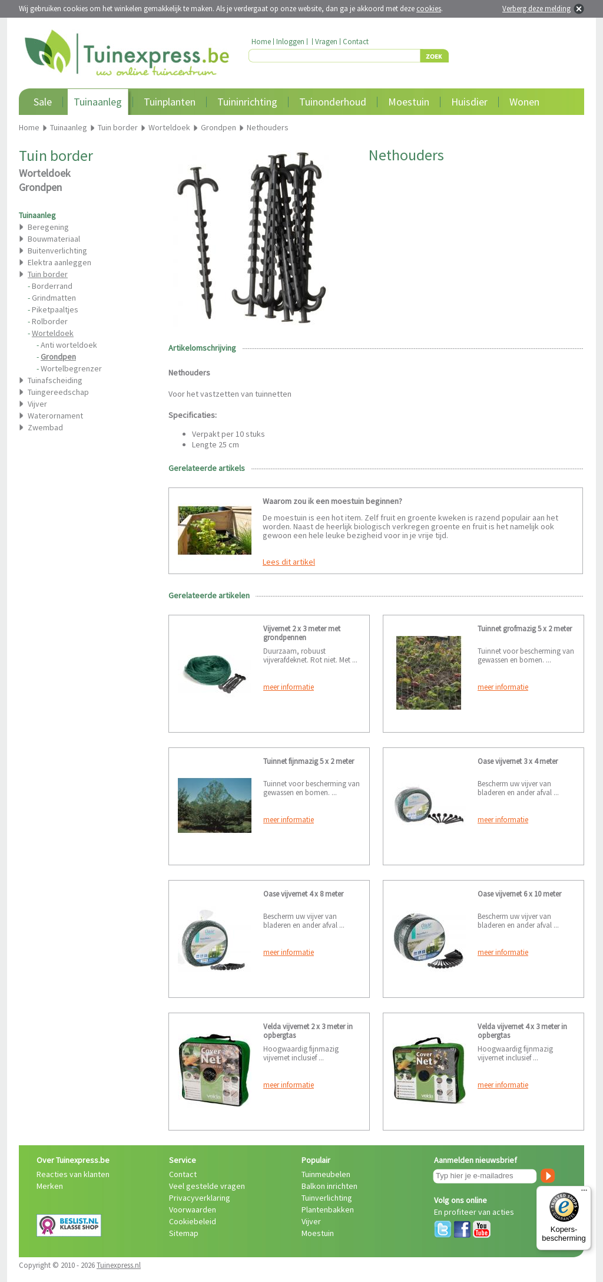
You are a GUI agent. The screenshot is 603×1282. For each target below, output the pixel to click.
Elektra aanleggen (59, 262)
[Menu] (584, 1193)
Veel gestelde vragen (207, 1186)
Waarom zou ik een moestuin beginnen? (332, 501)
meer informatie (288, 687)
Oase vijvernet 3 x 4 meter (518, 761)
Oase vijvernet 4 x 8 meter (303, 894)
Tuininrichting (247, 101)
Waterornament (55, 415)
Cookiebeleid (192, 1221)
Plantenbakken (328, 1209)
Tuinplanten (170, 101)
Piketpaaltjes (55, 309)
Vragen (326, 42)
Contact (356, 42)
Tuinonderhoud (332, 101)
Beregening (48, 227)
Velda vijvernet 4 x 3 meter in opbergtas (522, 1030)
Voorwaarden (192, 1209)
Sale (43, 101)
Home (261, 42)
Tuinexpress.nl (119, 1265)
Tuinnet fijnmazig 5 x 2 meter (308, 761)
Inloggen (290, 42)
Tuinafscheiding (55, 380)
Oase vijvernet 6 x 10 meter (519, 894)
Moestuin (408, 101)
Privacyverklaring (199, 1197)
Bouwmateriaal (54, 238)
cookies (428, 9)
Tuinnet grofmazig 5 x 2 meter (525, 629)
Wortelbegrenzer (71, 368)
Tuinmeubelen (326, 1174)
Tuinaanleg (98, 101)
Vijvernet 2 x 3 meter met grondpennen (301, 633)
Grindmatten (54, 297)
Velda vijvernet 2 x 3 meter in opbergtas (308, 1030)
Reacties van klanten (73, 1174)
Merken (50, 1186)
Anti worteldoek (69, 345)
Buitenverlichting (57, 250)
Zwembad (45, 427)
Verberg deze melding (536, 9)
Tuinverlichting (327, 1197)
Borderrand (52, 286)
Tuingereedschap (58, 392)
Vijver (37, 403)
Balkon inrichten (329, 1186)
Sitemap (183, 1233)
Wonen (524, 101)
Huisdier (469, 101)
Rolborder (50, 321)
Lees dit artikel (289, 561)
